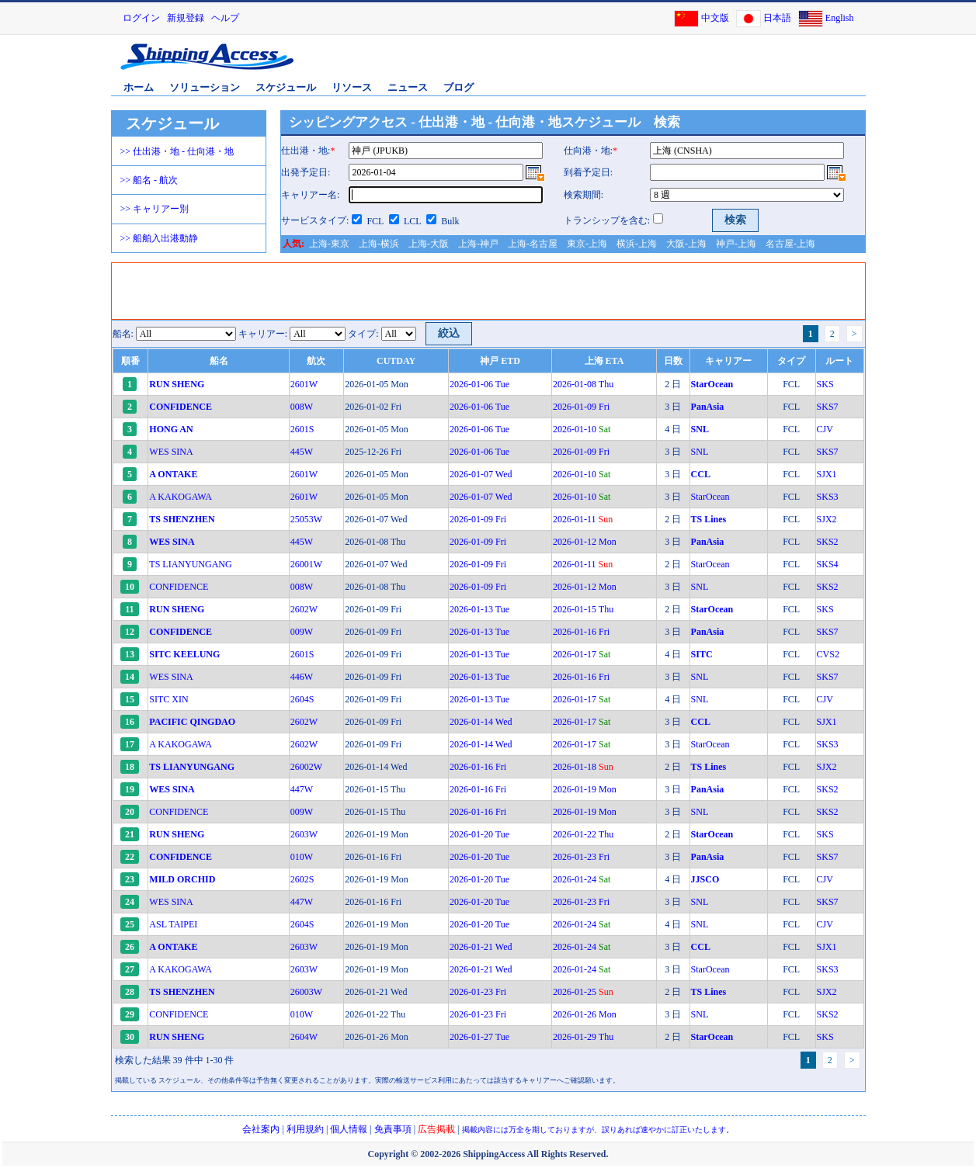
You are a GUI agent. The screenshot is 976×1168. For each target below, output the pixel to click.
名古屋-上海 (790, 243)
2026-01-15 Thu (583, 609)
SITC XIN (168, 699)
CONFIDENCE (178, 586)
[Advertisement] (681, 64)
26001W (306, 564)
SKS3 (828, 496)
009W (301, 631)
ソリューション (204, 87)
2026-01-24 (581, 879)
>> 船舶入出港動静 (159, 238)
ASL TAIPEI (173, 924)
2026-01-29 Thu (583, 1036)
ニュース (407, 87)
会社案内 (261, 1129)
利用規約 (305, 1129)
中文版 (715, 17)
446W (301, 676)
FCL (375, 221)
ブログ (458, 87)
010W (301, 856)
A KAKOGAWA (180, 496)
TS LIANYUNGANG (190, 564)
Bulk (450, 221)
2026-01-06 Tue (479, 384)
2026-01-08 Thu (583, 384)
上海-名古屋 (532, 243)
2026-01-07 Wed (481, 474)
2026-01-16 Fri (581, 631)
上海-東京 (329, 243)
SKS (825, 384)
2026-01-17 (581, 654)
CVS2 (828, 654)
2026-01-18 (583, 766)
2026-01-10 (581, 429)
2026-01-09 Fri (581, 406)
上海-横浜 (379, 243)
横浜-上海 (637, 243)
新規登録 (185, 17)
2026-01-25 (583, 991)
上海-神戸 (478, 243)
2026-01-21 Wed (481, 946)
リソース (352, 87)
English (839, 17)
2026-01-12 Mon (585, 541)
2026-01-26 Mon (585, 1014)
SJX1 (827, 474)
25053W (306, 519)
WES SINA (171, 451)
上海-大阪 (428, 243)
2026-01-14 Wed (481, 721)
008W (301, 406)
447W (301, 789)
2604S (302, 699)
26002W (306, 766)
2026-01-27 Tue (479, 1036)
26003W (306, 991)
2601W (304, 384)
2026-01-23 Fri (581, 856)
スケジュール (285, 87)
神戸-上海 (736, 243)
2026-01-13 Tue (479, 609)
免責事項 (393, 1129)
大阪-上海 (686, 243)
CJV (825, 429)
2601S (302, 429)
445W (301, 451)
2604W (304, 1036)
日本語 (777, 17)
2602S (302, 879)
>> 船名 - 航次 (149, 180)
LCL (412, 221)
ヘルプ (225, 17)
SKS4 (828, 564)
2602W (304, 609)
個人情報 (348, 1129)
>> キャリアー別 (154, 208)
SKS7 (828, 406)
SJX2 (827, 519)
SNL (700, 451)
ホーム (138, 87)
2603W (304, 834)
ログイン (141, 17)
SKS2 (828, 541)
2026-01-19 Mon (585, 789)
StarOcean (710, 496)
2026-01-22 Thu (583, 834)
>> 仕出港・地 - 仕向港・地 (177, 151)
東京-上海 (587, 243)
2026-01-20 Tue (479, 834)
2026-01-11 (583, 519)
